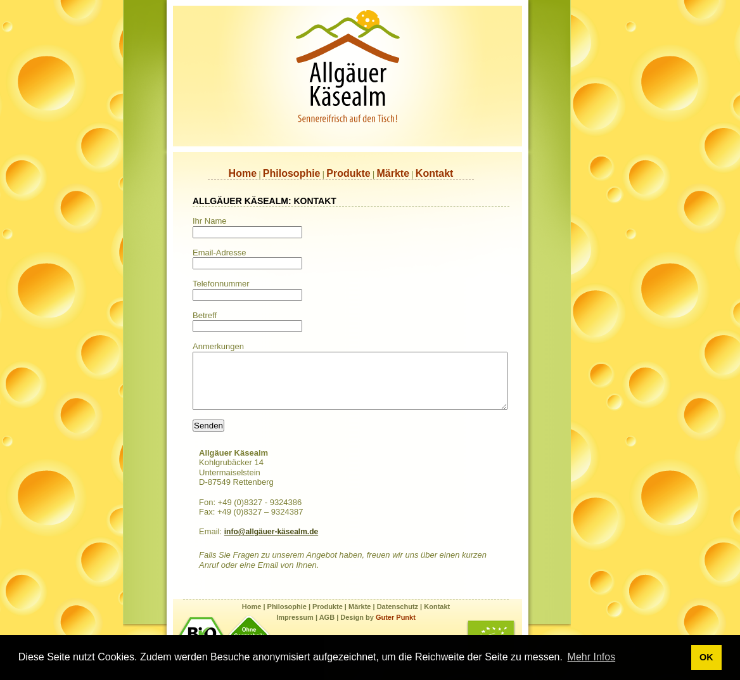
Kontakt (435, 173)
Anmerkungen (218, 346)
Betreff (205, 315)
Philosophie (292, 173)
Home (243, 173)
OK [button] (706, 657)
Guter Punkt (396, 628)
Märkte (392, 173)
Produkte (348, 173)
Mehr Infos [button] (592, 656)
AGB (326, 628)
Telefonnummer (221, 283)
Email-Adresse (219, 252)
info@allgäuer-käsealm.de (271, 543)
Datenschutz (397, 618)
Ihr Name (209, 221)
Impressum (295, 628)
